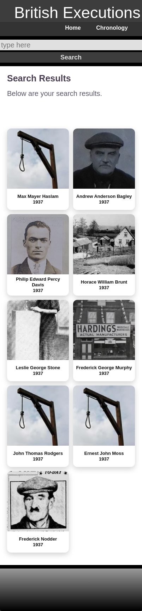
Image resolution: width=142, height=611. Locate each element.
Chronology (112, 28)
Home (73, 28)
